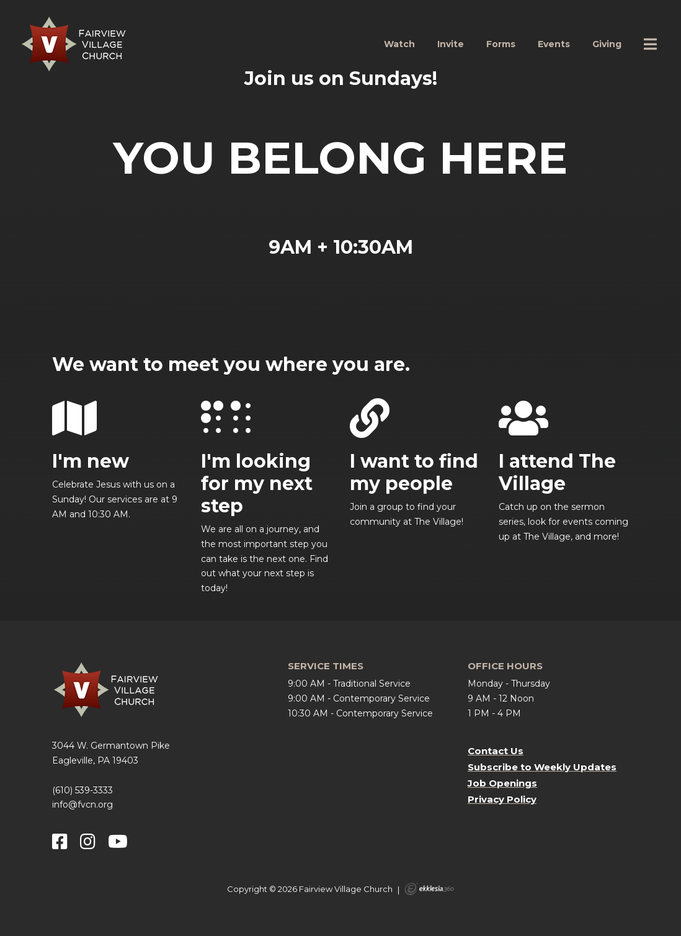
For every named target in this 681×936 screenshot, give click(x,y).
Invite (450, 44)
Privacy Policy (502, 799)
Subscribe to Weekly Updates (542, 767)
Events (554, 44)
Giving (606, 44)
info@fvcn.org (82, 804)
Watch (399, 44)
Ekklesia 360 (429, 889)
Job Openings (502, 783)
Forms (500, 44)
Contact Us (495, 751)
